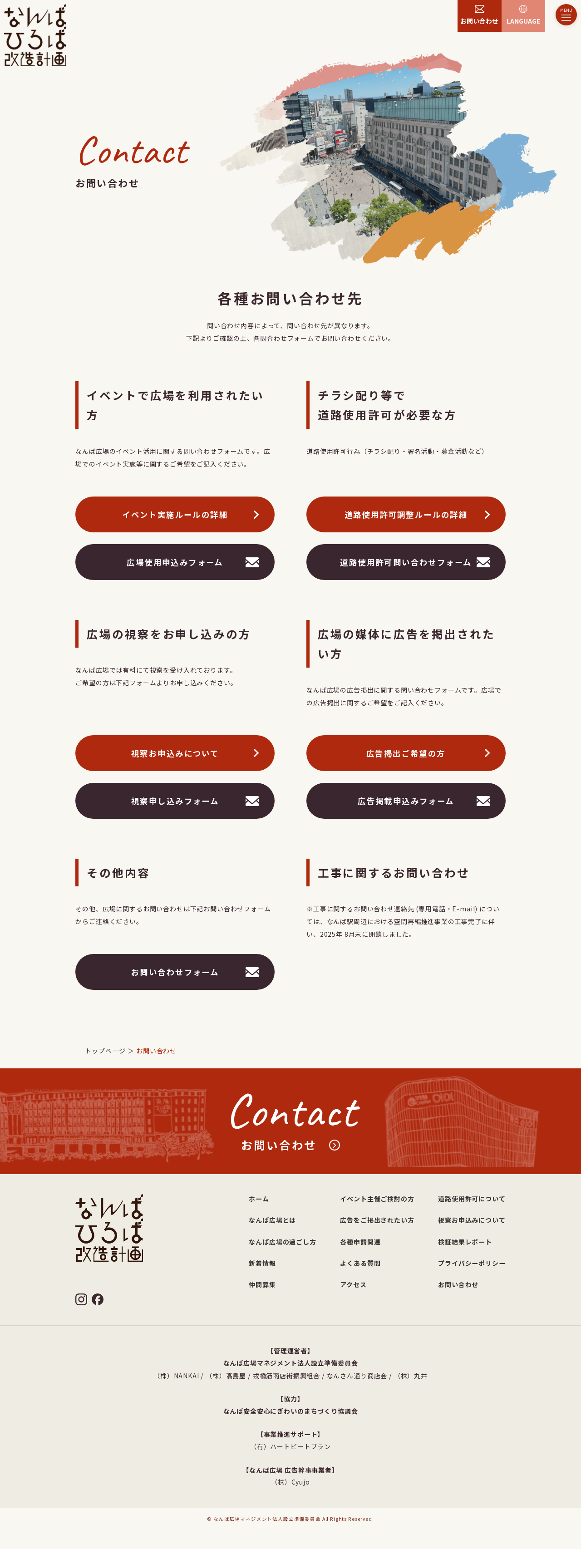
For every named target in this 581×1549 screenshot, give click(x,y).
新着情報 (262, 1263)
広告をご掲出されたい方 (377, 1219)
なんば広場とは (272, 1219)
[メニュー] (566, 14)
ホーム (259, 1198)
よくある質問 (360, 1263)
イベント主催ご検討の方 (377, 1198)
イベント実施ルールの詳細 (175, 515)
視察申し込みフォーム (175, 801)
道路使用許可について (471, 1198)
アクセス (353, 1284)
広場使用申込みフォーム (175, 563)
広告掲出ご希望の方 (406, 754)
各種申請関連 (360, 1241)
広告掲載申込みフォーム (406, 801)
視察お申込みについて (175, 754)
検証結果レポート (465, 1241)
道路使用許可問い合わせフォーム (406, 563)
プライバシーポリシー (471, 1263)
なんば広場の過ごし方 (282, 1241)
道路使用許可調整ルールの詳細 (406, 515)
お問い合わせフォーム (175, 973)
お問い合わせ (458, 1284)
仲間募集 (262, 1284)
